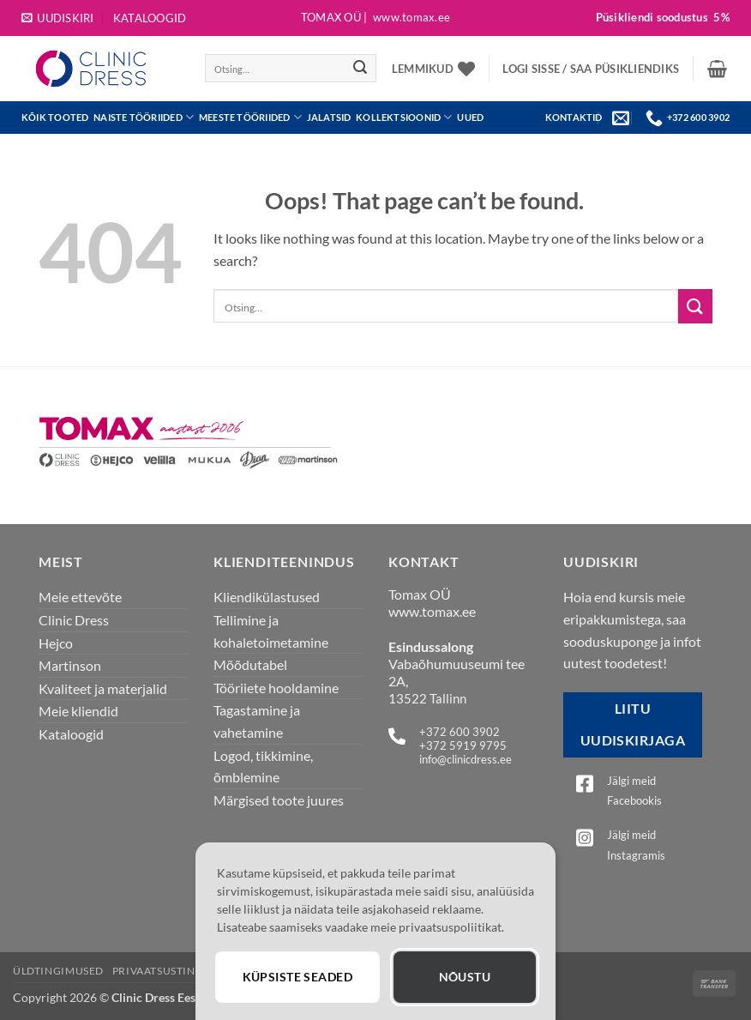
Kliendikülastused (266, 596)
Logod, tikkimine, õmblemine (263, 766)
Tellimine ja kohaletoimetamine (270, 631)
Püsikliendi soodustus (663, 17)
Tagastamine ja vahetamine (256, 721)
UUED (470, 117)
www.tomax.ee (432, 611)
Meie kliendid (78, 711)
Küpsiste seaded (297, 976)
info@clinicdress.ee (465, 759)
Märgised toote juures (278, 800)
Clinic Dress (74, 620)
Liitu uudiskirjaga (633, 724)
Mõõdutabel (250, 664)
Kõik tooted (55, 117)
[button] (57, 18)
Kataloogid (150, 18)
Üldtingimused (58, 970)
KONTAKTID (574, 117)
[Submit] (360, 68)
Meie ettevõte (80, 596)
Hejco (56, 643)
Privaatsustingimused (179, 970)
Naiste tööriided (143, 117)
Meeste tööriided (250, 117)
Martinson (70, 665)
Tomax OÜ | (375, 17)
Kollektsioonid (404, 117)
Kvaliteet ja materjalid (103, 688)
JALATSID (329, 117)
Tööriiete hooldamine (276, 687)
